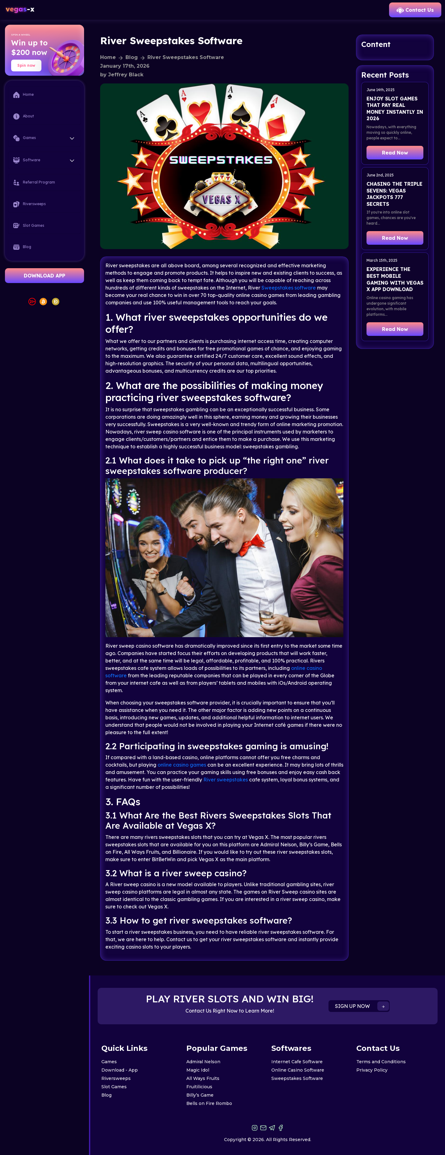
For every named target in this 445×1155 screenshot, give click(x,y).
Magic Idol (197, 1070)
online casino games (182, 765)
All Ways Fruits (202, 1078)
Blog (22, 247)
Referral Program (34, 183)
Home (23, 95)
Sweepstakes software (288, 288)
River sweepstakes (225, 779)
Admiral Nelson (203, 1061)
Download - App (119, 1070)
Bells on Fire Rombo (209, 1103)
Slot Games (28, 225)
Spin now (26, 65)
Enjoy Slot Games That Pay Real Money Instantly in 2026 (395, 108)
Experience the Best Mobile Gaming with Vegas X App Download (395, 279)
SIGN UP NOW (362, 1006)
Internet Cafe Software (297, 1061)
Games (109, 1061)
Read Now (395, 153)
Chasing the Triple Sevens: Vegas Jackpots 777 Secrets (394, 194)
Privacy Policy (372, 1070)
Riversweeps (29, 204)
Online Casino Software (297, 1070)
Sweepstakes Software (297, 1078)
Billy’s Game (200, 1095)
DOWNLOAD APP (44, 276)
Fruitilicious (199, 1086)
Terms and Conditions (381, 1061)
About (23, 116)
